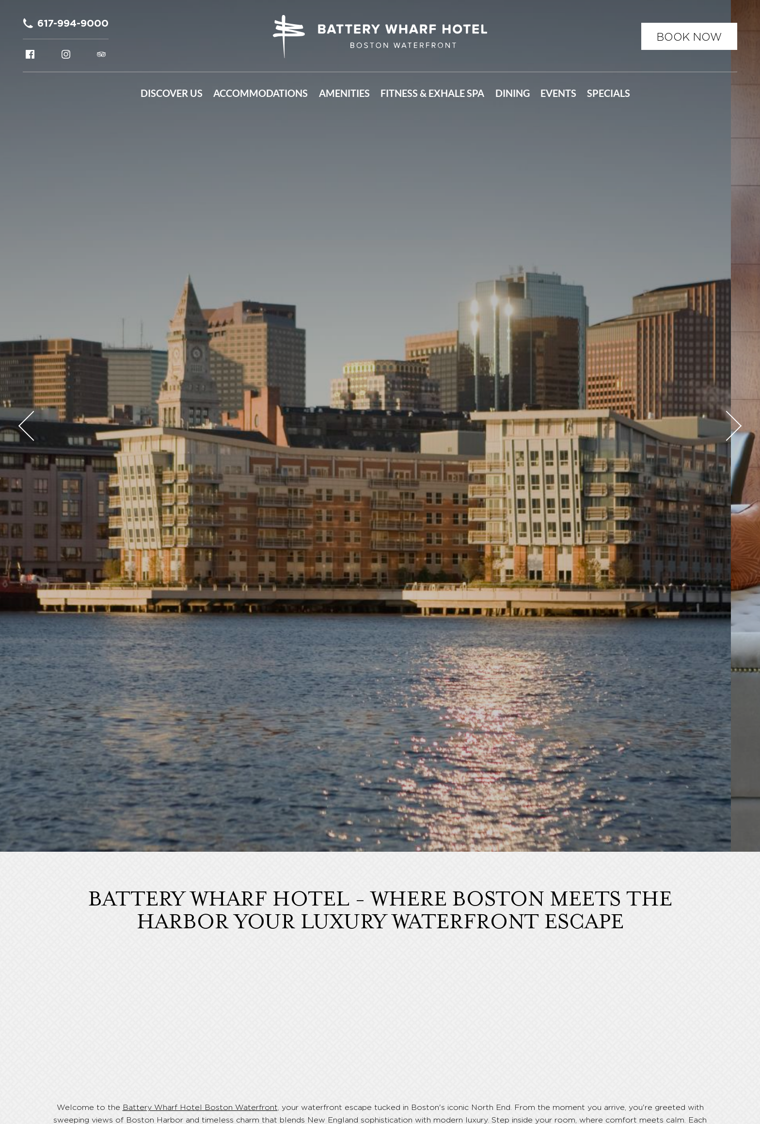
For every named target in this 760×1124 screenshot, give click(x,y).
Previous (33, 426)
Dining (512, 93)
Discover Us (172, 93)
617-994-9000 (73, 23)
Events (558, 93)
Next (727, 426)
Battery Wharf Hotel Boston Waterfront (200, 1107)
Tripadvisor (101, 54)
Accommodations (260, 93)
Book (689, 37)
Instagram (66, 54)
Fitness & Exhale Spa (432, 93)
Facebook (30, 54)
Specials (608, 93)
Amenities (344, 93)
